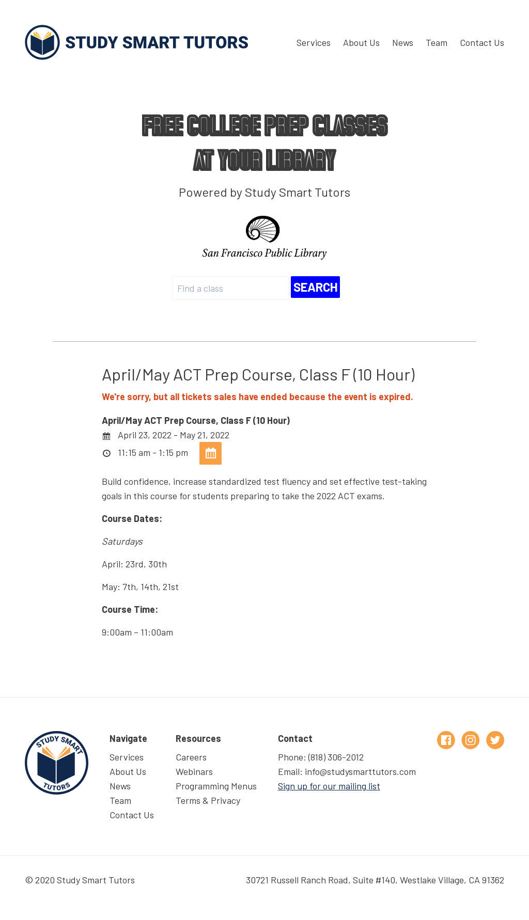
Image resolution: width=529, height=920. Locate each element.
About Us (361, 42)
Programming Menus (216, 785)
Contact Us (482, 42)
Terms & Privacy (208, 800)
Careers (191, 757)
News (402, 42)
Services (314, 42)
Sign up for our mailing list (329, 785)
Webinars (194, 771)
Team (436, 42)
